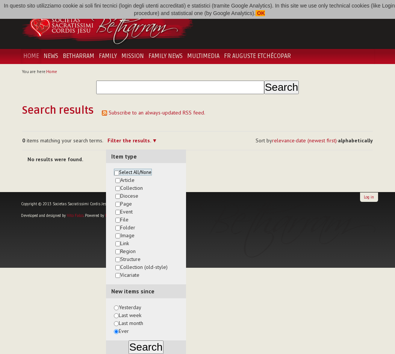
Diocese (129, 195)
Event (126, 211)
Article (127, 180)
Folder (127, 227)
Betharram (78, 56)
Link (124, 243)
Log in (369, 197)
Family (108, 56)
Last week (130, 315)
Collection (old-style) (144, 267)
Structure (130, 259)
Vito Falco (75, 215)
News (51, 56)
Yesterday (130, 307)
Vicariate (129, 275)
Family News (165, 56)
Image (127, 235)
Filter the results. (129, 140)
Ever (124, 331)
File (124, 219)
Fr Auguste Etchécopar (257, 56)
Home (31, 56)
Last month (131, 323)
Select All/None (135, 172)
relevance (283, 140)
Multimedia (203, 56)
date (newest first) (316, 140)
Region (128, 251)
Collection (131, 188)
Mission (132, 56)
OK (260, 13)
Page (126, 203)
